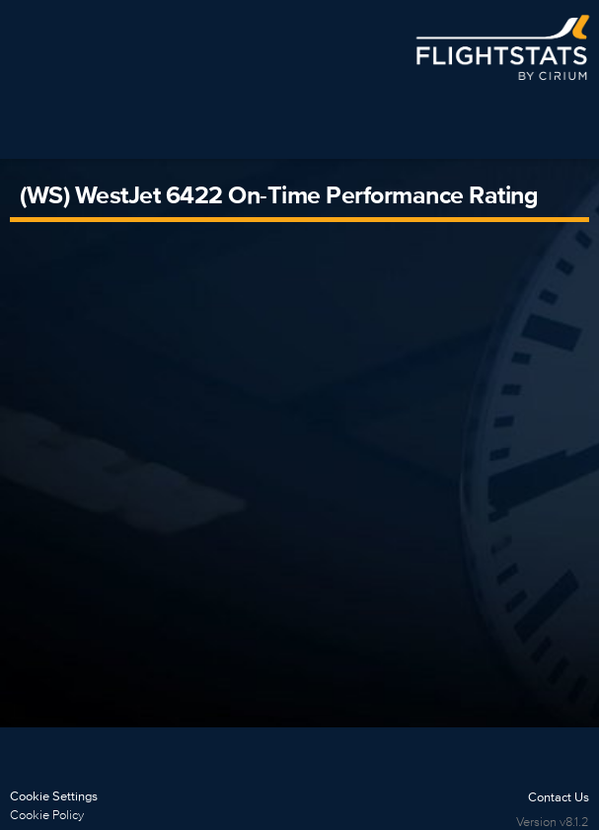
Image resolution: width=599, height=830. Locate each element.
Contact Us (558, 797)
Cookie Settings (54, 796)
